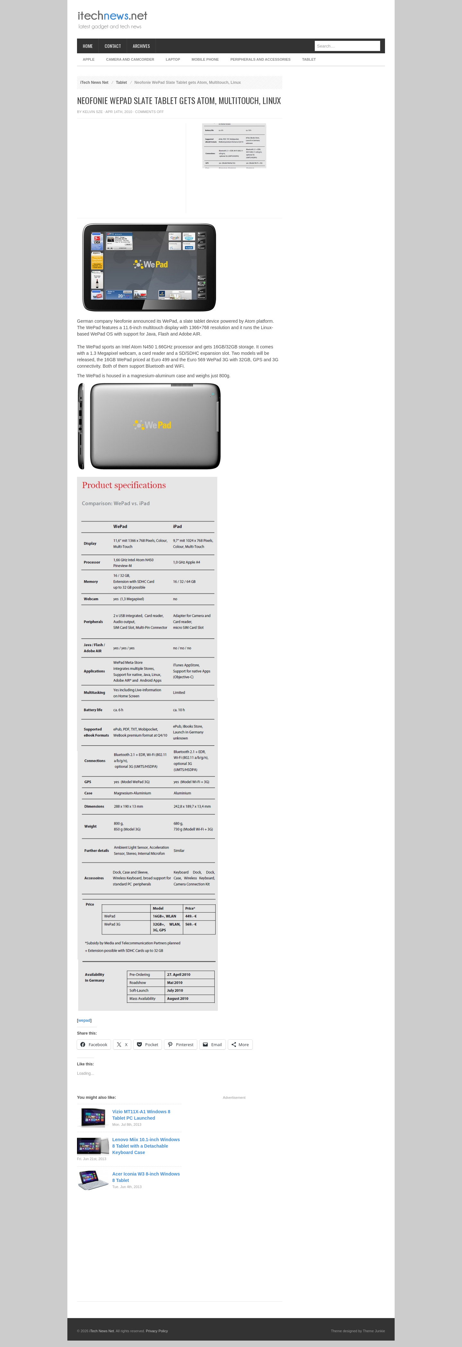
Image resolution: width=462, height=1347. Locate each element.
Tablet (309, 59)
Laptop (173, 59)
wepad (84, 1020)
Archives (141, 45)
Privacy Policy (157, 1331)
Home (88, 45)
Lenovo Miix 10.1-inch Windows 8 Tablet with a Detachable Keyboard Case (146, 1146)
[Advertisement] (268, 19)
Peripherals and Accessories (260, 59)
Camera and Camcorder (130, 59)
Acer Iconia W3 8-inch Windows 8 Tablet (146, 1177)
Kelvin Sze (93, 112)
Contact (113, 45)
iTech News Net (94, 82)
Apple (89, 59)
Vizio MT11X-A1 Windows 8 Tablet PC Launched (141, 1115)
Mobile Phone (205, 59)
